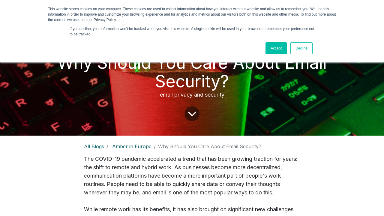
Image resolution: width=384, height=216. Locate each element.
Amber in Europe (132, 146)
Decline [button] (302, 48)
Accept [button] (276, 48)
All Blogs (94, 146)
